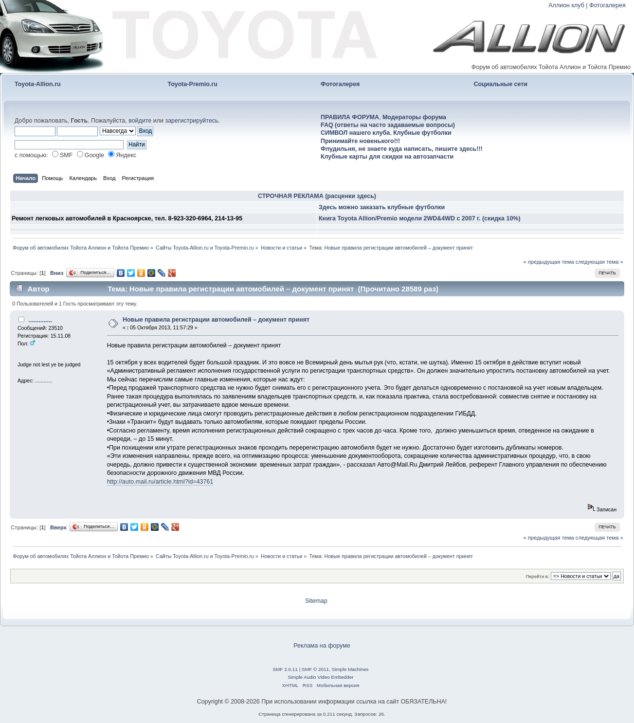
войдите (139, 120)
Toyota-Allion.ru (38, 84)
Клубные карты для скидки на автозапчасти (387, 156)
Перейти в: (537, 576)
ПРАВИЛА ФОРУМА (350, 117)
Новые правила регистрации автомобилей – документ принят (216, 319)
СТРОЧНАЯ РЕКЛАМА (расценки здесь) (317, 196)
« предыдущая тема (548, 262)
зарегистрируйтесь (191, 120)
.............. (40, 320)
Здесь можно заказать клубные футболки (382, 207)
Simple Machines (350, 669)
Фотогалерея (607, 5)
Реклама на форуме (321, 645)
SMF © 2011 (315, 669)
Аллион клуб (566, 5)
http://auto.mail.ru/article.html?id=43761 (160, 481)
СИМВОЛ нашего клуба (355, 132)
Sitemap (316, 600)
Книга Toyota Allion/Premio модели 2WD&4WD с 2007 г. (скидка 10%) (420, 218)
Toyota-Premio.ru (192, 84)
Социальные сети (501, 84)
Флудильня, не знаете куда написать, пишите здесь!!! (402, 148)
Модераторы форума (414, 117)
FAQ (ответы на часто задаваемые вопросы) (388, 125)
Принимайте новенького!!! (360, 141)
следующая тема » (599, 262)
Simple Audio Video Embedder (320, 677)
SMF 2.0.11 (285, 669)
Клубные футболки (422, 132)
